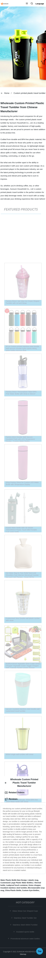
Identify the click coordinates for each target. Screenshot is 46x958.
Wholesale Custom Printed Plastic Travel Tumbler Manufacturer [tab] (21, 782)
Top (39, 951)
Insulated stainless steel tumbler (13, 888)
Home (6, 93)
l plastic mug (33, 880)
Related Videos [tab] (15, 792)
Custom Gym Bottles (30, 890)
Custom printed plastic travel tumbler (30, 93)
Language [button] (39, 4)
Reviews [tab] (11, 799)
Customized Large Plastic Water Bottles (16, 883)
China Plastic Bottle (13, 890)
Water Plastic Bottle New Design (13, 880)
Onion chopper (34, 885)
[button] (27, 3)
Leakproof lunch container (17, 885)
